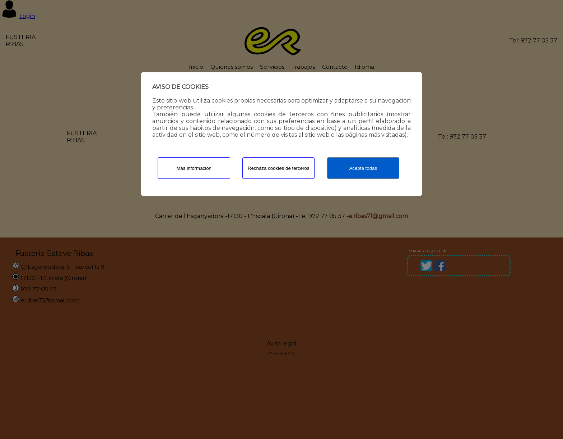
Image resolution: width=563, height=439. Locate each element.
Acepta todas (363, 168)
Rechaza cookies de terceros (279, 168)
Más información (193, 168)
